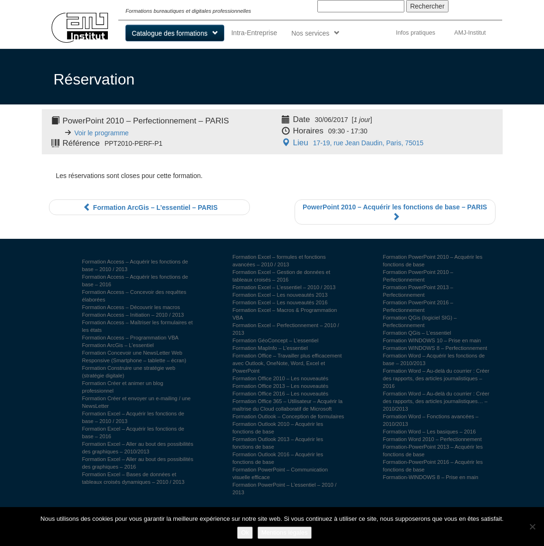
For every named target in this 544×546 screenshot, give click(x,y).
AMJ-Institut (470, 32)
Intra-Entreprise (254, 33)
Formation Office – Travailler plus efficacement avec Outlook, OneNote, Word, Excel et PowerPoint (287, 363)
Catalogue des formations (170, 33)
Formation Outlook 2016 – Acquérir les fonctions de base (277, 458)
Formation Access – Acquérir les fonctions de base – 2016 (135, 280)
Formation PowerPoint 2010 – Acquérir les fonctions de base (433, 260)
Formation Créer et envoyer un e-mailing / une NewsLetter (136, 402)
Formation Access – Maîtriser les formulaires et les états (137, 326)
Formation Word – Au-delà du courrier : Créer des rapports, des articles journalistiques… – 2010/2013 (436, 401)
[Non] (532, 526)
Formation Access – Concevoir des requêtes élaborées (134, 295)
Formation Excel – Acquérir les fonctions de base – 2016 (133, 432)
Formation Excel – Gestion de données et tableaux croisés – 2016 (281, 275)
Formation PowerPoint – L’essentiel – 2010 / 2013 (284, 488)
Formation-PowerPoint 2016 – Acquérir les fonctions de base (433, 465)
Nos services (310, 33)
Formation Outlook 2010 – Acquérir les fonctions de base (277, 427)
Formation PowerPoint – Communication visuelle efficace (280, 473)
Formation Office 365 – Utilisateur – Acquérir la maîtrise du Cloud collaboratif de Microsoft (287, 405)
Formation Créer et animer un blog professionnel (122, 387)
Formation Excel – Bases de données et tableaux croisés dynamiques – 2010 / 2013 (133, 478)
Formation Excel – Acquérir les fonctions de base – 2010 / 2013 (133, 417)
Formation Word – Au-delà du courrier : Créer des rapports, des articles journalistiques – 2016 (436, 378)
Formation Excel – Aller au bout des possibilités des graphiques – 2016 (137, 463)
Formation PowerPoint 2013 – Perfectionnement (418, 291)
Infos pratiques (415, 32)
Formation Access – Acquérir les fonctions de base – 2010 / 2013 (135, 265)
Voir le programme (102, 133)
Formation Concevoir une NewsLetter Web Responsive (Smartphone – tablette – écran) (134, 356)
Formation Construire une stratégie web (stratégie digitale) (129, 371)
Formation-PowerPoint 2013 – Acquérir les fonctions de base (433, 450)
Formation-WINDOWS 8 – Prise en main (430, 477)
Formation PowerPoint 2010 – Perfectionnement (418, 275)
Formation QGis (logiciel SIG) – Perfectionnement (420, 321)
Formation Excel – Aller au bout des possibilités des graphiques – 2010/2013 (137, 447)
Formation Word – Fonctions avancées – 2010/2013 (430, 420)
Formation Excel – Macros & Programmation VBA (284, 313)
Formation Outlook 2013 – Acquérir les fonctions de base (277, 443)
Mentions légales (284, 532)
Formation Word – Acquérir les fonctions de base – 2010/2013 (434, 359)
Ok (245, 532)
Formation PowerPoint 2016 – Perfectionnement (418, 306)
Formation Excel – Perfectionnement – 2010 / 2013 (285, 329)
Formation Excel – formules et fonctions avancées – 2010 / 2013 (279, 260)
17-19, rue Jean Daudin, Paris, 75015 (351, 143)
